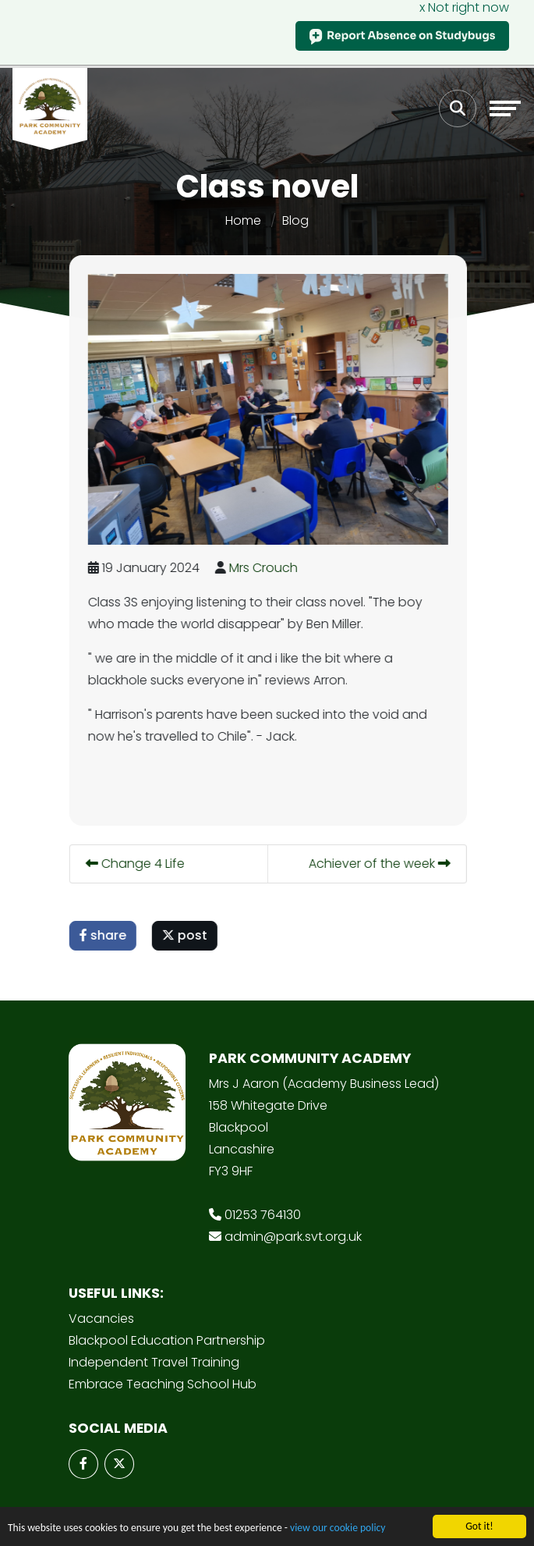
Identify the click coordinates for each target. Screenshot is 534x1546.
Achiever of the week (383, 864)
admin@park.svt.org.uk (293, 1237)
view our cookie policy (337, 1530)
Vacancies (101, 1318)
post (187, 935)
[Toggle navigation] (505, 108)
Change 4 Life (138, 864)
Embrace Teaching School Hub (162, 1384)
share (106, 935)
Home (243, 220)
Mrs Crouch (266, 568)
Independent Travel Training (154, 1362)
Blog (295, 220)
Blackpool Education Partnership (167, 1340)
